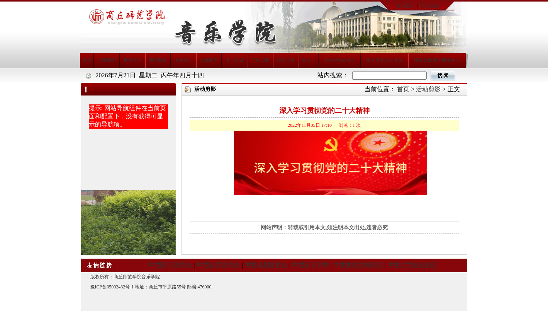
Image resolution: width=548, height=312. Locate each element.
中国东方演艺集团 (412, 265)
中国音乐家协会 (170, 265)
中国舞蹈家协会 (218, 265)
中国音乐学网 (310, 265)
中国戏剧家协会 (266, 265)
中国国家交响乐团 (358, 265)
